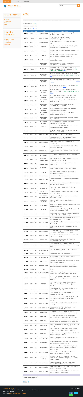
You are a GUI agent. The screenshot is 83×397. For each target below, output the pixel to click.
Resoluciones (31, 19)
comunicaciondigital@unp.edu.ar (17, 392)
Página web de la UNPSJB (10, 387)
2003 (26, 14)
